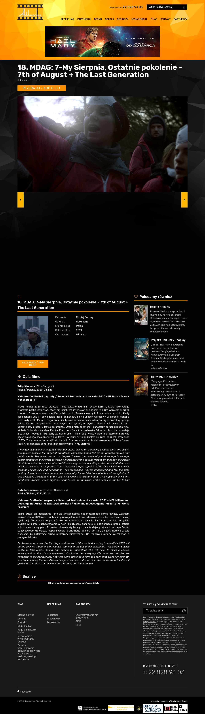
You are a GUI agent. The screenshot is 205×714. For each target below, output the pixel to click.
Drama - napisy (160, 306)
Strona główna (25, 615)
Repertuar (67, 19)
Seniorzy (122, 19)
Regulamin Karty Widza (26, 631)
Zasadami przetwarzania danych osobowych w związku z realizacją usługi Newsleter (164, 619)
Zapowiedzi (84, 19)
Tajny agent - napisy (164, 376)
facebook (24, 691)
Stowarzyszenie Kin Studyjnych (87, 616)
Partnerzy (180, 19)
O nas (154, 19)
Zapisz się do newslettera (160, 604)
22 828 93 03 (133, 7)
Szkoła (109, 19)
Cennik (98, 19)
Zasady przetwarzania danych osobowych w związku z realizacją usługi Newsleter (28, 652)
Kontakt (165, 19)
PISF (78, 621)
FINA (78, 625)
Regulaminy (24, 626)
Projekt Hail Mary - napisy (168, 340)
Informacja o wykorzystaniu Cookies (25, 639)
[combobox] (167, 7)
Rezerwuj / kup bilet (42, 88)
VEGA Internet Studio (178, 701)
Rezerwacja (53, 622)
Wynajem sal (139, 19)
